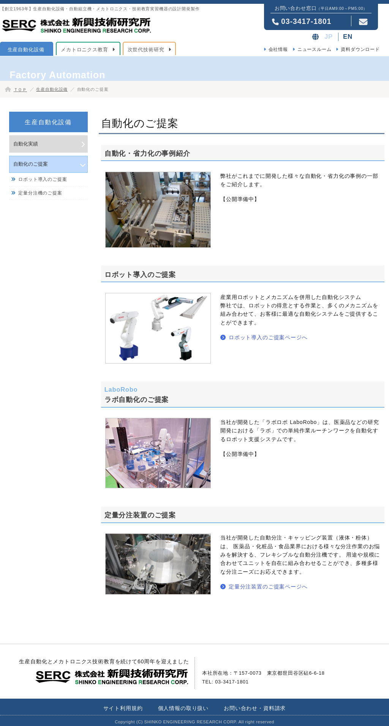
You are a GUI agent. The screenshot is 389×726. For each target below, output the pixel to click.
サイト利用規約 (123, 708)
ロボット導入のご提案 (42, 179)
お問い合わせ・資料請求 (255, 708)
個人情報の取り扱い (183, 708)
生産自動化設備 (26, 49)
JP (328, 36)
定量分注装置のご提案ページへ (268, 587)
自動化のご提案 (30, 164)
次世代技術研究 (146, 49)
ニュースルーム (314, 49)
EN (348, 36)
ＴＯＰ (20, 89)
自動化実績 (25, 144)
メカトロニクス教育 (84, 49)
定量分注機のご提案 (40, 193)
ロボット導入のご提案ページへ (268, 337)
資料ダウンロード (360, 49)
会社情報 (278, 49)
